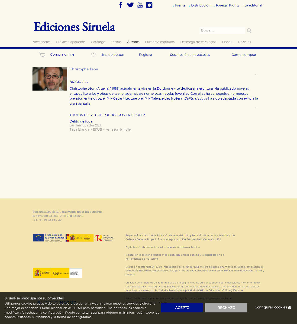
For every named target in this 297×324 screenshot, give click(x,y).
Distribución (200, 5)
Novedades (41, 42)
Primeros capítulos (159, 42)
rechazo (226, 308)
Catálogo (98, 42)
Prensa (180, 5)
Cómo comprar (244, 55)
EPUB (97, 129)
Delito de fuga (81, 121)
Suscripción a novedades (190, 55)
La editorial (253, 5)
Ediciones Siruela (74, 26)
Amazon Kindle (118, 129)
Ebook (227, 42)
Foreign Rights (227, 5)
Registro (145, 55)
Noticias (244, 42)
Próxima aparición (70, 42)
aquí (94, 312)
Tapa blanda (79, 129)
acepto (182, 308)
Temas (116, 42)
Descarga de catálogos (198, 42)
